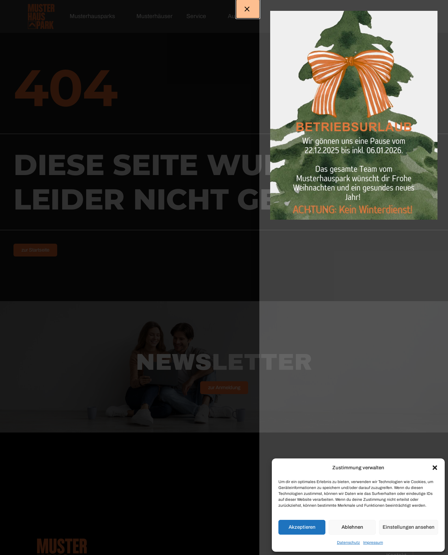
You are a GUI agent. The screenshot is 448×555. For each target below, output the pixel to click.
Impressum (373, 542)
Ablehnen (352, 527)
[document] (224, 277)
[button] (435, 467)
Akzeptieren (302, 527)
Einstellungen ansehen (409, 527)
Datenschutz (348, 542)
